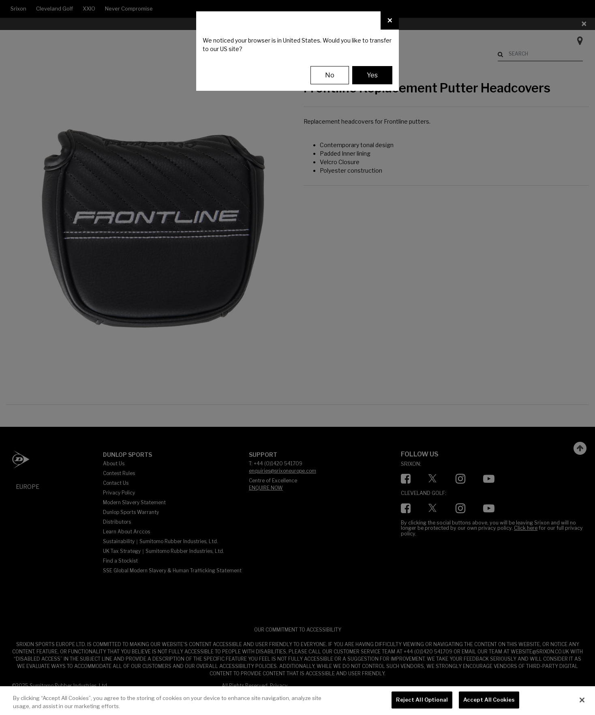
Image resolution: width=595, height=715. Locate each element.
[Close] (390, 20)
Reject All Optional (421, 699)
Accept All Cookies (489, 699)
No (329, 75)
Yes (372, 75)
